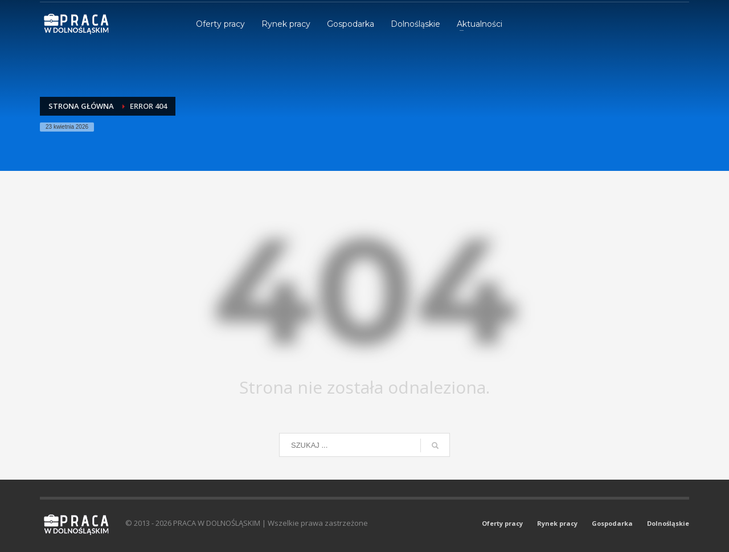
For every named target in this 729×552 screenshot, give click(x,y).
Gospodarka (612, 523)
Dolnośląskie (668, 523)
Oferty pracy (502, 523)
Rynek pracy (557, 523)
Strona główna (81, 106)
